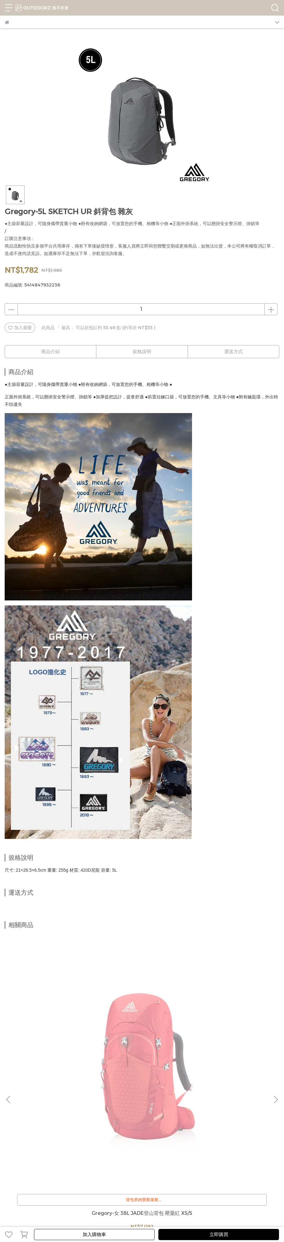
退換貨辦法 (57, 1110)
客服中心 (34, 1110)
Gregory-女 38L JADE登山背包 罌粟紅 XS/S (55, 1041)
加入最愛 (20, 327)
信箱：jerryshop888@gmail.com (40, 1154)
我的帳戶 (13, 1110)
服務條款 (100, 1110)
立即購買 (218, 1234)
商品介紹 (50, 351)
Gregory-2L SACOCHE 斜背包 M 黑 (229, 1041)
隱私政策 (79, 1110)
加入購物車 (94, 1234)
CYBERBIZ (199, 1218)
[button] (275, 1012)
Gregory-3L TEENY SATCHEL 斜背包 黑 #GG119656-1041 (142, 1041)
